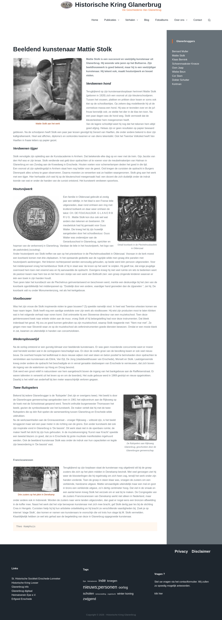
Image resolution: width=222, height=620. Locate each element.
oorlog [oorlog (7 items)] (123, 587)
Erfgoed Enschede (22, 599)
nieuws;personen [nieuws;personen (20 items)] (100, 586)
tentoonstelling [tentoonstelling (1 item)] (100, 594)
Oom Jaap (177, 67)
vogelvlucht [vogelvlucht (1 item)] (111, 594)
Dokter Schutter (180, 80)
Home (95, 20)
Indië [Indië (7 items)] (102, 581)
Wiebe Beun (178, 71)
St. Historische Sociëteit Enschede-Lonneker (36, 578)
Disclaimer (201, 551)
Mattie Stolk (178, 55)
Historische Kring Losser (25, 582)
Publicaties (112, 20)
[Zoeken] (209, 20)
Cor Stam (177, 76)
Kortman (176, 84)
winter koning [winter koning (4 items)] (125, 593)
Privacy (181, 551)
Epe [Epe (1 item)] (84, 581)
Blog (146, 20)
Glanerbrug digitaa (22, 591)
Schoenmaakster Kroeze (185, 63)
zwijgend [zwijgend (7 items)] (89, 599)
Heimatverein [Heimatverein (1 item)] (92, 581)
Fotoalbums (161, 20)
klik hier (158, 593)
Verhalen (132, 20)
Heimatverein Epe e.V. (24, 595)
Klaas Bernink (179, 59)
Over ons (181, 20)
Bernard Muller (180, 51)
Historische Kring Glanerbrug (118, 4)
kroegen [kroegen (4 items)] (112, 580)
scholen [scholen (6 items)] (88, 593)
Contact (197, 20)
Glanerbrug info (20, 586)
